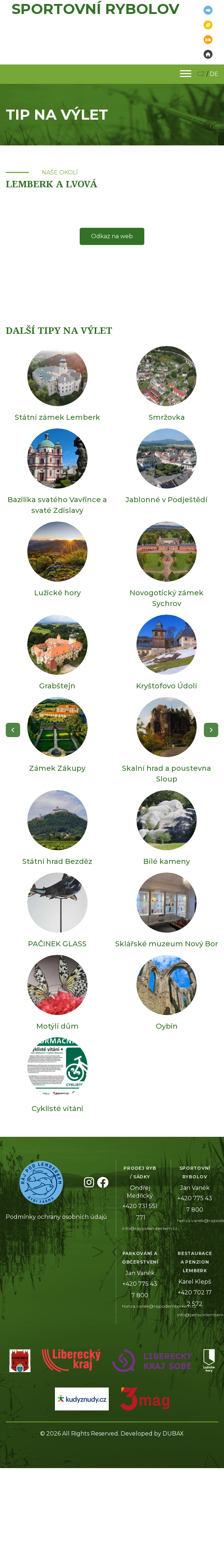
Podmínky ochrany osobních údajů (56, 1216)
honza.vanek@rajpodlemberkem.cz (159, 1306)
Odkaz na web (112, 236)
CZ (201, 74)
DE (214, 74)
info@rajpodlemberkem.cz (150, 1228)
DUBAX (173, 1433)
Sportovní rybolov (95, 9)
